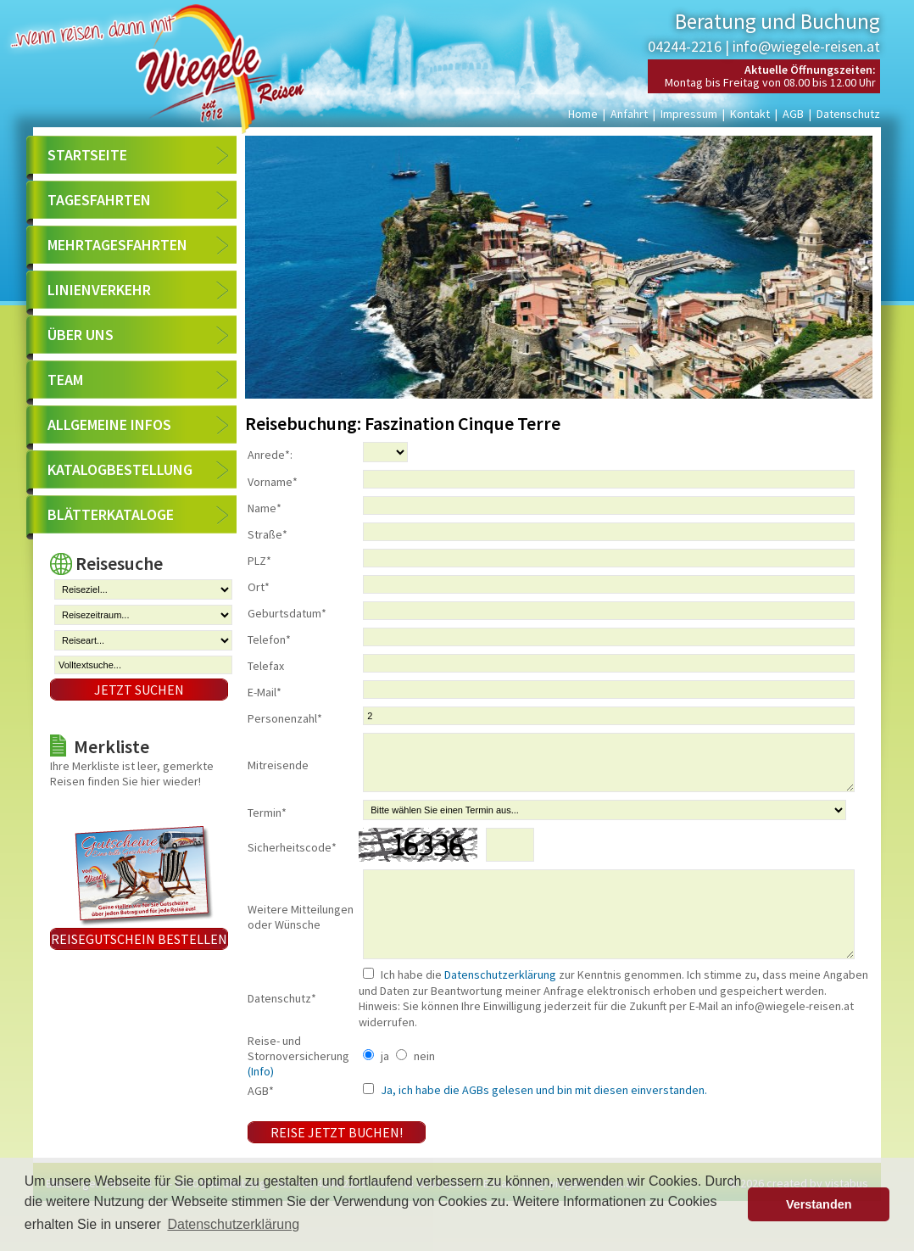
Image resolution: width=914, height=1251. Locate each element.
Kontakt (750, 113)
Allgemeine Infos (109, 424)
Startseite (87, 155)
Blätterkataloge (110, 514)
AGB (793, 113)
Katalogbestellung (119, 469)
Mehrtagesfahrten (117, 244)
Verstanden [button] (819, 1204)
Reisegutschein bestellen (139, 938)
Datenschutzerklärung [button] (233, 1224)
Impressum (688, 113)
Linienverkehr (99, 289)
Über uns (80, 334)
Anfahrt (629, 113)
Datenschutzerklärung (500, 1007)
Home (583, 113)
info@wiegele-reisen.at (806, 46)
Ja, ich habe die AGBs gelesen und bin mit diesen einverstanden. (542, 1123)
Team (65, 379)
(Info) (261, 1104)
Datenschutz (848, 113)
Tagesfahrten (99, 199)
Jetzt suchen (139, 689)
